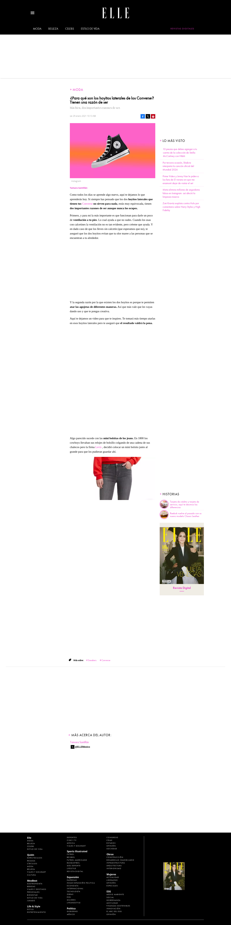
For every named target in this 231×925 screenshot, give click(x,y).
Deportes (72, 837)
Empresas (72, 880)
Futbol (70, 854)
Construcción (115, 857)
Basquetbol (73, 863)
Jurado (31, 901)
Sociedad (112, 849)
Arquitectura (114, 866)
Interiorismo (114, 868)
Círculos (32, 864)
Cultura (31, 875)
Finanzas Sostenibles (118, 906)
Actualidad (113, 877)
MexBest (32, 880)
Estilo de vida (90, 28)
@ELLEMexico (82, 746)
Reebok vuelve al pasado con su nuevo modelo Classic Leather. (186, 515)
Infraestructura (116, 863)
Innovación (114, 909)
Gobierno (72, 911)
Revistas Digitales (182, 28)
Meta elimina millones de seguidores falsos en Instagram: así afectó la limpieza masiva (181, 193)
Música (71, 843)
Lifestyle (71, 868)
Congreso (112, 837)
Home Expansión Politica (81, 883)
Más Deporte (74, 866)
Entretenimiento (36, 912)
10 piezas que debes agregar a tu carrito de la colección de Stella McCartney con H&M (180, 153)
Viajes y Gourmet (36, 872)
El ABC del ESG (114, 911)
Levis (98, 447)
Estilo (30, 909)
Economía (73, 886)
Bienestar (32, 895)
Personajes (33, 892)
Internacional (75, 889)
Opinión (111, 846)
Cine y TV (72, 840)
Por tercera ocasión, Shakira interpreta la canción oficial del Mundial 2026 (178, 166)
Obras (70, 894)
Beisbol (71, 857)
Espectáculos (34, 858)
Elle (29, 837)
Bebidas (31, 886)
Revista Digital (182, 588)
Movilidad (112, 903)
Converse (87, 203)
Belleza (53, 28)
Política (71, 908)
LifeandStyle (74, 903)
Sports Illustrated (77, 851)
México (71, 914)
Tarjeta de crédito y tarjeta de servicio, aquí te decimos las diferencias (184, 504)
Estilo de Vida (35, 898)
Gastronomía (34, 884)
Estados (111, 843)
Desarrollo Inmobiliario (120, 860)
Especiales (112, 886)
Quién (30, 855)
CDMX (109, 840)
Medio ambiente (115, 894)
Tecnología (73, 891)
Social (110, 897)
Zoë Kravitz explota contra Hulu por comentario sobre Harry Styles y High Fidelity (181, 207)
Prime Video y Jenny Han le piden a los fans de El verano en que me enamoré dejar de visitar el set (181, 180)
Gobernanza (114, 900)
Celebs (69, 28)
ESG (69, 897)
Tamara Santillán (79, 742)
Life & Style (33, 906)
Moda (37, 28)
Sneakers (92, 660)
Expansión (73, 877)
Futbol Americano (77, 860)
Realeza (31, 861)
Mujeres (71, 900)
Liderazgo (112, 880)
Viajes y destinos (36, 889)
